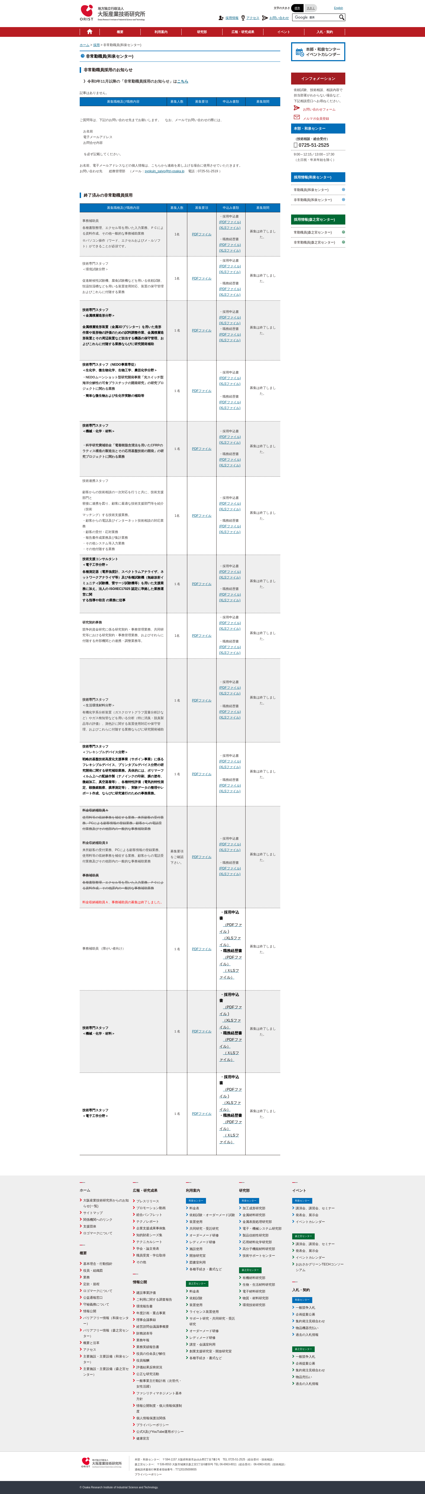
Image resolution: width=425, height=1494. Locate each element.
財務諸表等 (144, 1333)
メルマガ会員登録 (311, 119)
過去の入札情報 (307, 1335)
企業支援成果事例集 (151, 1228)
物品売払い (304, 1377)
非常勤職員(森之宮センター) (314, 242)
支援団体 (89, 1226)
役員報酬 (142, 1360)
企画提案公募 (305, 1314)
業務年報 (142, 1340)
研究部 (202, 32)
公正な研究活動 (147, 1374)
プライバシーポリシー (152, 1425)
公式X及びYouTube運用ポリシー (160, 1432)
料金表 (194, 1208)
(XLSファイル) (230, 228)
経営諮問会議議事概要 (152, 1327)
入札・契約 (325, 32)
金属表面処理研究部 (257, 1222)
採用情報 (228, 18)
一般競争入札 (305, 1308)
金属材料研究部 (254, 1215)
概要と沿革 (91, 1343)
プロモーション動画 (151, 1208)
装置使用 (195, 1222)
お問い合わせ (275, 18)
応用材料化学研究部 (257, 1242)
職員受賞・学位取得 (151, 1255)
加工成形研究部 (254, 1208)
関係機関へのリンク (97, 1220)
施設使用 (195, 1249)
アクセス (250, 18)
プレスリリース (147, 1201)
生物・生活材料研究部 (259, 1285)
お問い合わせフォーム (315, 109)
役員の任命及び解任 (151, 1354)
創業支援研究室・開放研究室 (210, 1351)
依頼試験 (195, 1298)
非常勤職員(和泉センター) (313, 200)
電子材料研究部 (254, 1291)
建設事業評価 (146, 1293)
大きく (311, 8)
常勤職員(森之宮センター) (313, 232)
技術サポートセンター (259, 1256)
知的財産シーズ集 (149, 1235)
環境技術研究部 (254, 1305)
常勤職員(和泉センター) (311, 190)
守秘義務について (96, 1304)
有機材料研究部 (254, 1278)
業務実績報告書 (147, 1347)
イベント (283, 32)
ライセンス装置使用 (204, 1312)
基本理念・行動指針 (97, 1264)
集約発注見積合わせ (310, 1321)
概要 (120, 32)
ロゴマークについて (97, 1233)
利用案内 (161, 32)
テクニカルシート (149, 1242)
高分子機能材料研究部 (259, 1249)
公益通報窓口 (93, 1298)
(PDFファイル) (230, 222)
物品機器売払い (307, 1328)
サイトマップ (93, 1213)
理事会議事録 (146, 1320)
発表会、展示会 (307, 1215)
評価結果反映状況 (149, 1367)
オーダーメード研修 (204, 1235)
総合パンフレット (149, 1215)
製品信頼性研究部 (256, 1235)
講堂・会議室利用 (202, 1344)
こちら (182, 81)
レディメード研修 (202, 1242)
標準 (297, 8)
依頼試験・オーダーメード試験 (212, 1215)
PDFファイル (201, 234)
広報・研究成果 (242, 32)
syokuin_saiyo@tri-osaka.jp (164, 171)
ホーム (84, 45)
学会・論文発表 (147, 1249)
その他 (141, 1262)
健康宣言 (142, 1438)
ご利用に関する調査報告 (154, 1299)
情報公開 (89, 1311)
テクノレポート (147, 1221)
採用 (96, 45)
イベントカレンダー (310, 1222)
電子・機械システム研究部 (262, 1228)
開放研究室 (197, 1256)
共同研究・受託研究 (204, 1228)
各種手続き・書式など (205, 1269)
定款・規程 (91, 1284)
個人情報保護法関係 (151, 1418)
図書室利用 (197, 1262)
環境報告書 (144, 1306)
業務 (86, 1277)
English (338, 8)
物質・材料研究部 (256, 1298)
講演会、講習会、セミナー (315, 1208)
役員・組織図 (93, 1270)
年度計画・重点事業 (151, 1313)
